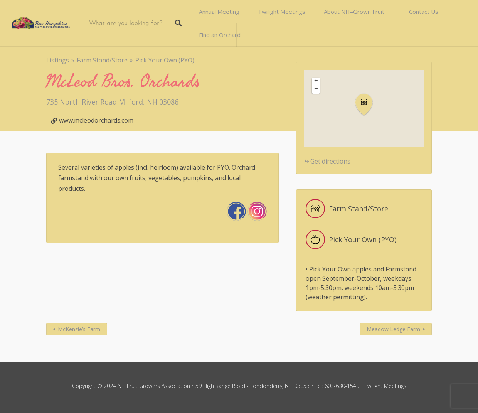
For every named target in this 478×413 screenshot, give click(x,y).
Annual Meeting (219, 11)
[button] (368, 104)
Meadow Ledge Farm (393, 329)
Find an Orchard (220, 35)
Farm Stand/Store (102, 60)
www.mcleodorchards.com (96, 120)
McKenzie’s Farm (79, 329)
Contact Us (423, 11)
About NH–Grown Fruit (354, 11)
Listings (57, 60)
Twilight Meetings (281, 11)
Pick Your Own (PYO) (164, 60)
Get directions (330, 161)
